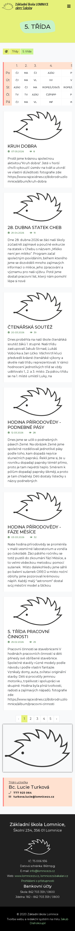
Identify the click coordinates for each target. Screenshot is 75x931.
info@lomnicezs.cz (42, 871)
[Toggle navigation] (69, 6)
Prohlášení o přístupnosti (37, 881)
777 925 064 (22, 792)
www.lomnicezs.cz (27, 876)
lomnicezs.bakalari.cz (54, 876)
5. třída (27, 51)
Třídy (15, 51)
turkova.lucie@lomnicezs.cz (33, 796)
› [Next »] (56, 718)
